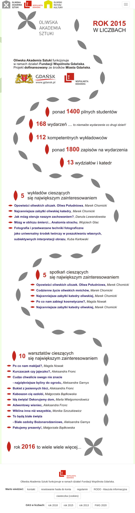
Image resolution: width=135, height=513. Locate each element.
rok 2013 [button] (84, 505)
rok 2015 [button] (68, 505)
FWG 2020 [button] (101, 505)
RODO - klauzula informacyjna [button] (110, 489)
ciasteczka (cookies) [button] (67, 496)
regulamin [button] (82, 489)
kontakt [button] (31, 489)
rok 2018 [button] (53, 505)
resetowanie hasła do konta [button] (56, 489)
